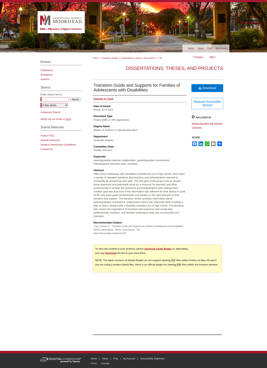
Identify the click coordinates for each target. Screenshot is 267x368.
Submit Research (50, 140)
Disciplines (47, 74)
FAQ (115, 358)
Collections (47, 70)
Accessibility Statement (152, 358)
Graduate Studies (110, 58)
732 (160, 58)
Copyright (105, 363)
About (105, 358)
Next (212, 57)
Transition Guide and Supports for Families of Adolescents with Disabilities (137, 87)
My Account (129, 358)
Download (207, 88)
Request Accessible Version (207, 103)
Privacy (94, 363)
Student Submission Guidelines (58, 144)
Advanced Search (51, 112)
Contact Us (47, 149)
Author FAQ (47, 135)
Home (95, 58)
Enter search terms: (52, 94)
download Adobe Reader (158, 248)
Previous (199, 57)
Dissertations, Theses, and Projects (138, 58)
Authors (45, 79)
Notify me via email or (56, 119)
